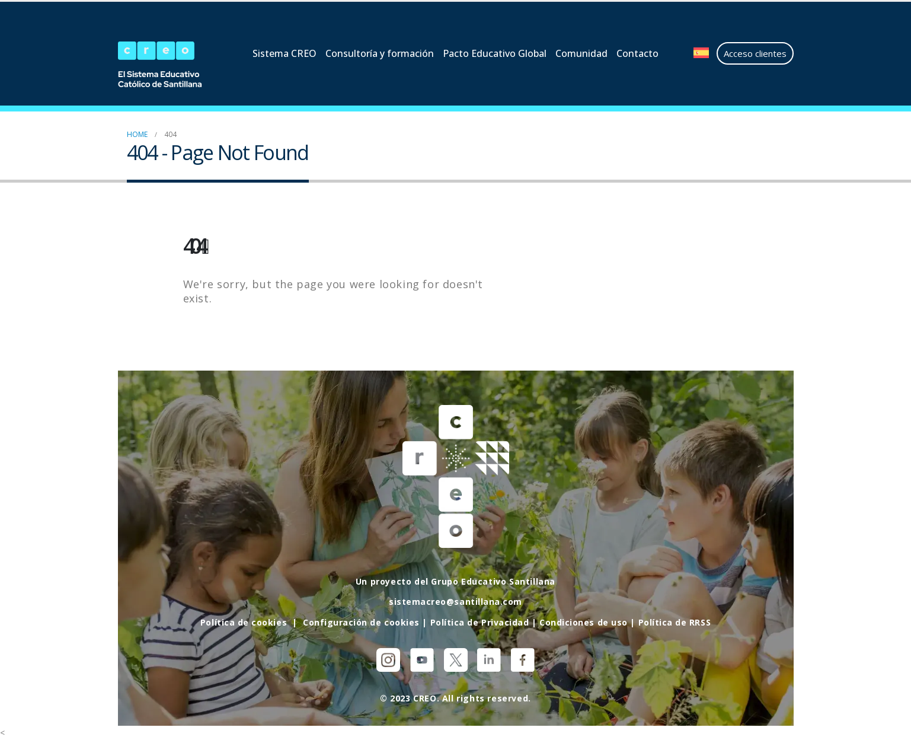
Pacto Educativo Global (494, 53)
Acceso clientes (755, 53)
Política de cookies (242, 621)
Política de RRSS (676, 621)
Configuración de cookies (360, 621)
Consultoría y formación (379, 53)
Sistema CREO (284, 53)
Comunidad (581, 53)
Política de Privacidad (479, 621)
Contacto (637, 53)
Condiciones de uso (584, 621)
